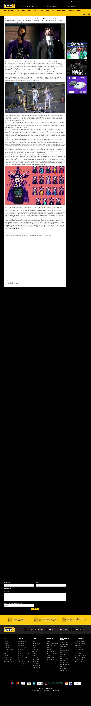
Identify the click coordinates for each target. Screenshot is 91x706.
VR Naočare (20, 679)
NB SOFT (47, 703)
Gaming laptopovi (36, 679)
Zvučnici (34, 667)
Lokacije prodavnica (50, 671)
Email (37, 596)
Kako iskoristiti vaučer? (51, 667)
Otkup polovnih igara (51, 659)
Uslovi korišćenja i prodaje (80, 657)
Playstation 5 (21, 657)
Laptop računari (35, 677)
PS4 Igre (6, 657)
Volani (33, 669)
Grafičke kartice (35, 683)
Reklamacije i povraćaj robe (80, 669)
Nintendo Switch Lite (22, 669)
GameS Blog (49, 669)
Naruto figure (63, 670)
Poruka (6, 605)
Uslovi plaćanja (77, 661)
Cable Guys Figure (64, 664)
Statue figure (63, 666)
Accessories (35, 671)
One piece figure (64, 674)
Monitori (34, 659)
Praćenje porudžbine (79, 655)
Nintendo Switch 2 (22, 663)
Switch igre (6, 661)
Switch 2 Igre (7, 659)
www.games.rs (38, 703)
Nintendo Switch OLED (23, 671)
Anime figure (63, 668)
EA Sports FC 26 (7, 673)
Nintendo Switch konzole (23, 667)
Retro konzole (21, 677)
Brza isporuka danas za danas (51, 673)
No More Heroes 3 (39, 32)
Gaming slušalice (36, 657)
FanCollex (62, 662)
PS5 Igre (6, 655)
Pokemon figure (63, 682)
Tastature (34, 655)
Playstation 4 (21, 659)
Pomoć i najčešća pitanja (52, 657)
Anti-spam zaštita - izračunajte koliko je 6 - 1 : (15, 616)
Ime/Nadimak (7, 596)
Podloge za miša (36, 663)
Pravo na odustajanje (79, 673)
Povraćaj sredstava (78, 675)
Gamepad (34, 665)
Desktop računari (36, 684)
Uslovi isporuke (77, 667)
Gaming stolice (35, 673)
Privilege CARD (49, 661)
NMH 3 (52, 161)
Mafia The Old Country (9, 675)
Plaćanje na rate (78, 665)
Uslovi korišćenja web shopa (45, 701)
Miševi (33, 661)
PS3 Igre (6, 669)
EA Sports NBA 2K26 (8, 671)
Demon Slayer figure (65, 678)
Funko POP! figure (64, 658)
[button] (86, 14)
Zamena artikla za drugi (79, 671)
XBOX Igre (6, 665)
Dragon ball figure (64, 676)
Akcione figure (63, 656)
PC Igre (5, 667)
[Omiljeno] (85, 1)
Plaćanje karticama (78, 663)
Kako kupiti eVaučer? (51, 665)
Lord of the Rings (64, 672)
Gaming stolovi (35, 675)
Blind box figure (63, 684)
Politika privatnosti (78, 659)
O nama (48, 655)
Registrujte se (80, 1)
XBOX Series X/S (22, 661)
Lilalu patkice (63, 660)
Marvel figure (63, 680)
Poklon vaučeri (49, 663)
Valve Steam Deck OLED (23, 675)
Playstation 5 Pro (22, 655)
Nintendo (20, 665)
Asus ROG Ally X (21, 673)
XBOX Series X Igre (8, 663)
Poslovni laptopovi (36, 681)
